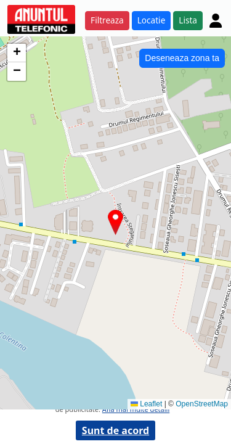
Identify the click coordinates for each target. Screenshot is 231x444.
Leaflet (146, 404)
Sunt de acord (115, 430)
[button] (115, 222)
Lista (188, 20)
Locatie (151, 20)
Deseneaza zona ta (182, 58)
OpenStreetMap (202, 404)
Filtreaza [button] (107, 20)
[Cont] (215, 20)
